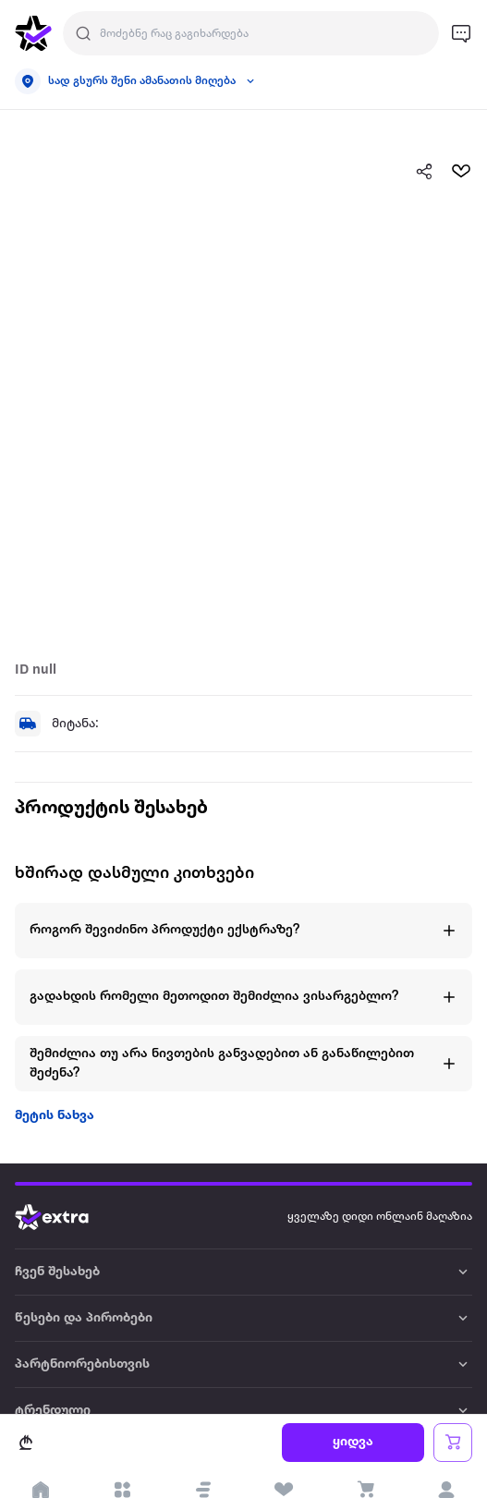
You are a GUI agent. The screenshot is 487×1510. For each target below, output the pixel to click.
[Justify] (83, 33)
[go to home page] (33, 33)
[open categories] (122, 1489)
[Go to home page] (65, 1217)
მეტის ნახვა (54, 1116)
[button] (203, 1490)
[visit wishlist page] (284, 1489)
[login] (446, 1489)
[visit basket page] (365, 1489)
